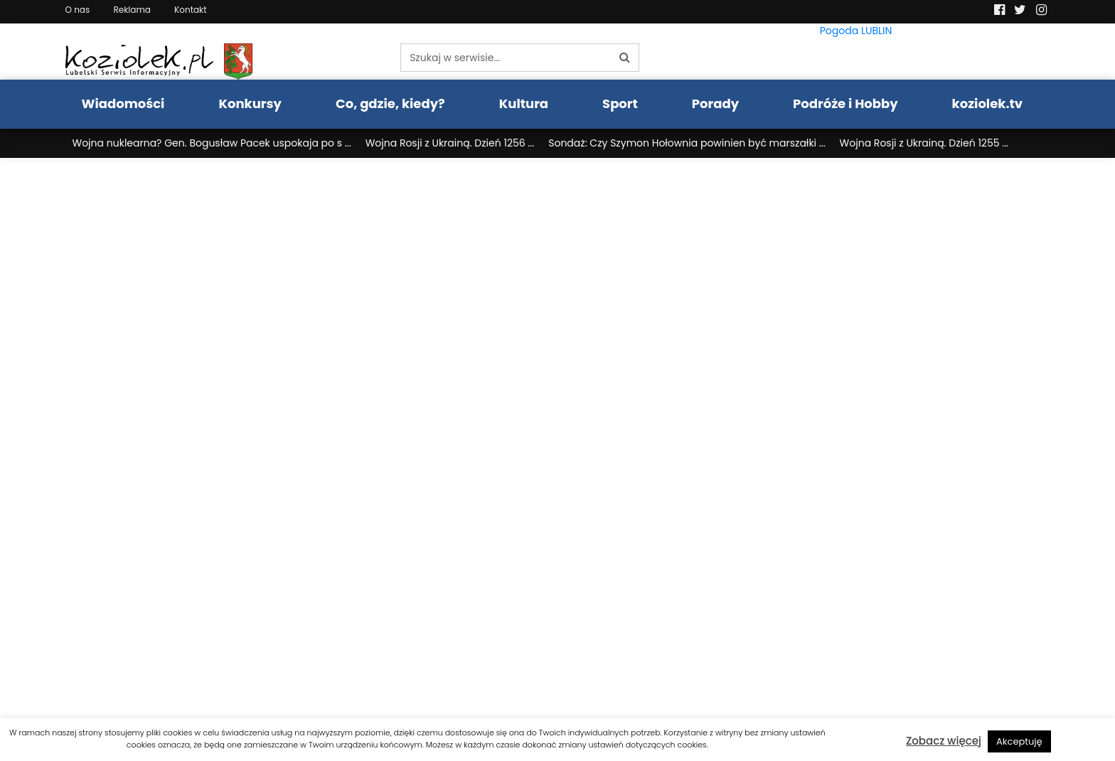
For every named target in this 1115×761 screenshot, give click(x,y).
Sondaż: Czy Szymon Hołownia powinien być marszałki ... (686, 143)
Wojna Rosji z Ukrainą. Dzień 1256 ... (450, 143)
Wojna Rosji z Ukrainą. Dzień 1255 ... (924, 143)
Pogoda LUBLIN (856, 30)
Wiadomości (123, 103)
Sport (620, 103)
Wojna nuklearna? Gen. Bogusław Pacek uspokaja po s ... (212, 143)
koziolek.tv (987, 103)
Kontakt (190, 10)
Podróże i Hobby (845, 103)
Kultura (523, 103)
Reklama (131, 10)
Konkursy (250, 103)
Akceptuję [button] (1019, 741)
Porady (715, 103)
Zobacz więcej (943, 740)
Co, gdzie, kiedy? (390, 103)
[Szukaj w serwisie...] (505, 57)
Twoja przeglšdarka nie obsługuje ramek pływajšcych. (557, 442)
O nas (77, 10)
